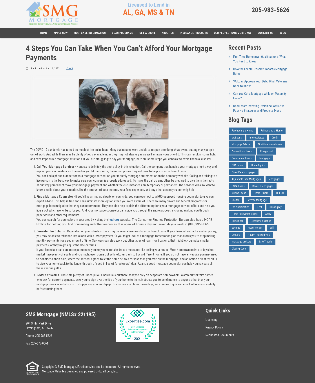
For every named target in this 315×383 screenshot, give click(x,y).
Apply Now (60, 33)
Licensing (211, 319)
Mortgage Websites (54, 371)
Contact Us (265, 33)
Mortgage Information (90, 33)
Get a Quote (147, 33)
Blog (282, 33)
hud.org (114, 219)
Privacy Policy (214, 327)
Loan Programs (122, 33)
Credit (69, 68)
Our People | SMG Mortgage (232, 33)
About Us (168, 33)
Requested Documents (220, 335)
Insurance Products (194, 33)
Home (43, 33)
